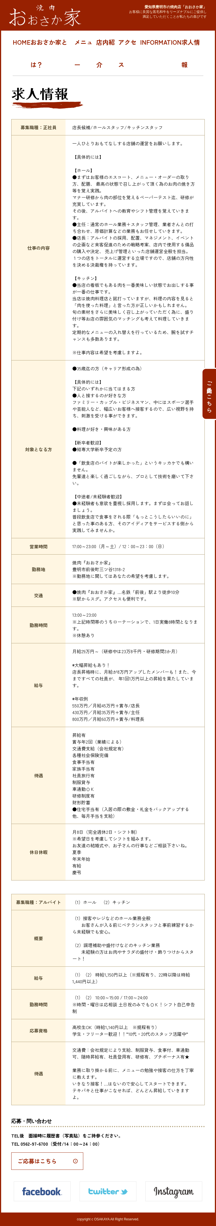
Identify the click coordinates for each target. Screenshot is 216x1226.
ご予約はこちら (209, 392)
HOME (21, 41)
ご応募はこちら (37, 1161)
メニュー (83, 53)
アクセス (127, 53)
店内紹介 (105, 53)
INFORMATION (160, 41)
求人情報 (190, 53)
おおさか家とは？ (49, 53)
